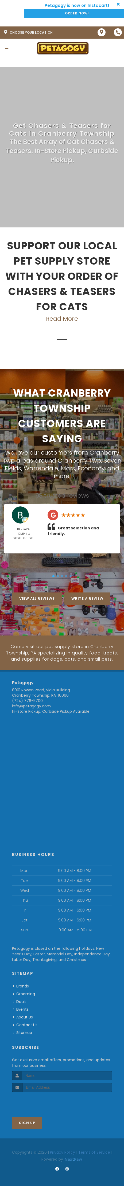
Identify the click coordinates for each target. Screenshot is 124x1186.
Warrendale (41, 468)
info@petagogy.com (31, 705)
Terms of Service (94, 1151)
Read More (62, 319)
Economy (91, 468)
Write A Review (87, 597)
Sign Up (27, 1121)
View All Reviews (37, 597)
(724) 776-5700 (27, 699)
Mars (68, 468)
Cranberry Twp (79, 460)
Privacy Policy (62, 1151)
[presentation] (40, 1101)
